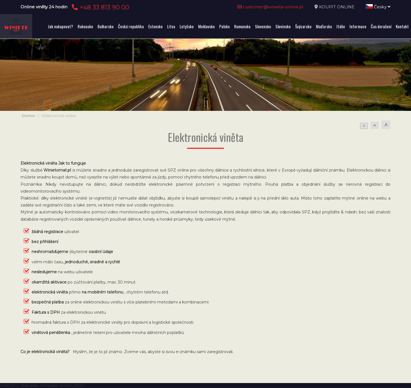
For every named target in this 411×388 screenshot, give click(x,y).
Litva (171, 26)
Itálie (340, 26)
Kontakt (402, 26)
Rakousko (85, 26)
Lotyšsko (187, 26)
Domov (28, 116)
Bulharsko (106, 26)
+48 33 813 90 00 (99, 7)
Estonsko (155, 26)
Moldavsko (206, 26)
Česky (378, 6)
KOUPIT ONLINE (336, 6)
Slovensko (263, 26)
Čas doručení (381, 26)
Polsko (224, 26)
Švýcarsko (303, 26)
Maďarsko (324, 26)
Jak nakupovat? (60, 26)
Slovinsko (283, 26)
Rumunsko (242, 26)
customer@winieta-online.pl (270, 6)
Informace (357, 26)
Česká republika (131, 26)
